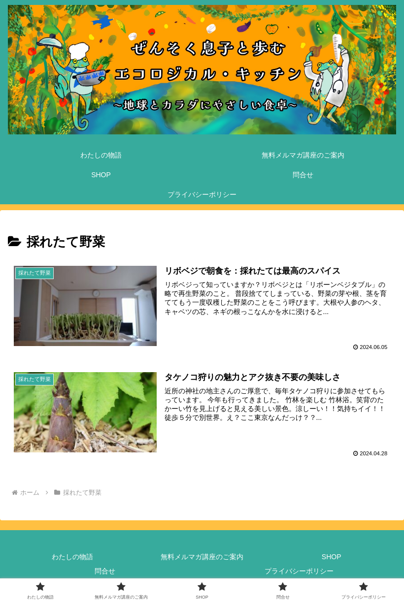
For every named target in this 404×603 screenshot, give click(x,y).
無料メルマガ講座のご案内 (202, 557)
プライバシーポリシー (299, 571)
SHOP (331, 557)
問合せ (105, 571)
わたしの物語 (72, 557)
